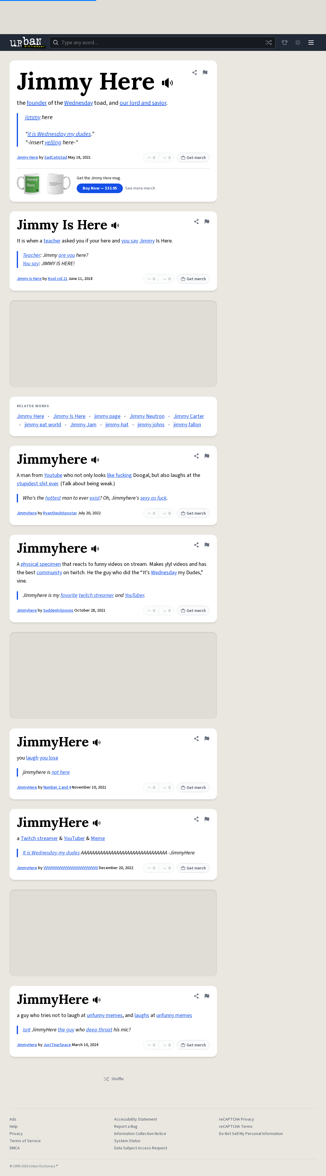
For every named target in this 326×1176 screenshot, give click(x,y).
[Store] (284, 42)
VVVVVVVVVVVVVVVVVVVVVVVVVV (70, 868)
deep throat (99, 1029)
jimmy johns (151, 424)
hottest (53, 498)
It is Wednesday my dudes (51, 853)
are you (66, 255)
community (49, 572)
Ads (13, 1119)
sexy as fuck (153, 498)
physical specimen (41, 564)
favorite (69, 595)
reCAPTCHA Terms (236, 1127)
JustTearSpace (57, 1045)
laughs (142, 1015)
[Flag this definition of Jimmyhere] (207, 456)
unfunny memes (105, 1015)
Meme (98, 838)
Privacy (16, 1134)
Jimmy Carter (188, 416)
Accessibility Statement (135, 1119)
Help (14, 1127)
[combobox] (162, 43)
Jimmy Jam (83, 424)
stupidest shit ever (37, 483)
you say (129, 241)
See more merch (140, 188)
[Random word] (268, 42)
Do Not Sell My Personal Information (251, 1134)
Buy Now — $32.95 (100, 188)
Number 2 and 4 (57, 787)
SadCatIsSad (55, 157)
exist (95, 498)
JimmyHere (27, 787)
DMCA (15, 1148)
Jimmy (147, 241)
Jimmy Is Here (29, 279)
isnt (27, 1029)
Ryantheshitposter (60, 513)
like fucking (119, 475)
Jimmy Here (27, 157)
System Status (127, 1141)
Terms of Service (25, 1141)
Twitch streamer (39, 838)
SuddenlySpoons (58, 610)
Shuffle (113, 1079)
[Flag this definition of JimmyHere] (207, 738)
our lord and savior (143, 103)
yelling (53, 142)
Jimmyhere (27, 513)
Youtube (53, 475)
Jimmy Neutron (146, 416)
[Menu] (311, 42)
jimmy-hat (117, 424)
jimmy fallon (187, 424)
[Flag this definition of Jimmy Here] (205, 72)
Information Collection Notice (140, 1134)
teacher (52, 241)
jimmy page (107, 416)
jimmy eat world (43, 424)
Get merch (193, 158)
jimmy (32, 117)
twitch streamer (96, 595)
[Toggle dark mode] (297, 42)
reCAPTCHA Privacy (236, 1119)
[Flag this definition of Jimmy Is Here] (207, 221)
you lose (49, 758)
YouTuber (134, 595)
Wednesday (78, 103)
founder (37, 103)
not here (61, 772)
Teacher (31, 255)
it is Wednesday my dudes (59, 134)
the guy (66, 1029)
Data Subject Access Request (140, 1148)
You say (31, 263)
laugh (32, 758)
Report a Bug (126, 1127)
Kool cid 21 (57, 279)
